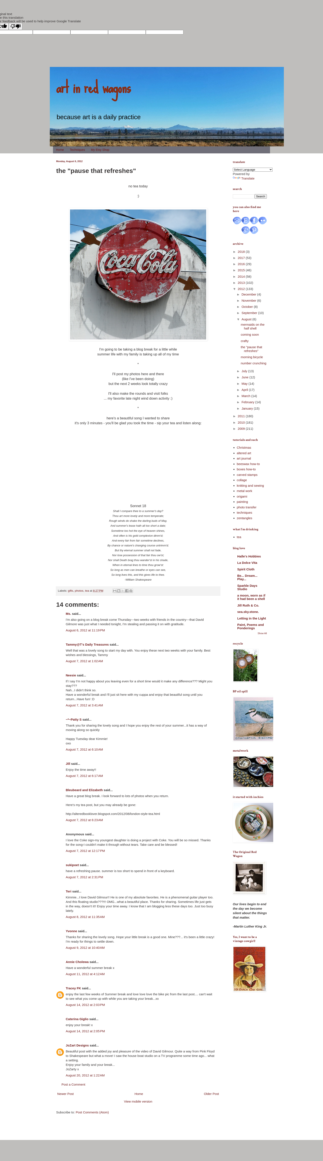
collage (242, 480)
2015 (242, 270)
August (247, 319)
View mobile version (138, 1101)
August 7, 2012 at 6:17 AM (84, 776)
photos (79, 590)
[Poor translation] (15, 26)
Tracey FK (73, 988)
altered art (244, 453)
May (245, 383)
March (246, 396)
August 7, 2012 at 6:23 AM (84, 820)
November (249, 300)
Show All (262, 633)
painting (242, 501)
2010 (242, 422)
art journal (244, 458)
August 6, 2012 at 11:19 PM (85, 630)
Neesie (71, 675)
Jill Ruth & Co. (248, 605)
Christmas (244, 447)
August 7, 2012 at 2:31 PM (84, 877)
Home (60, 149)
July (245, 371)
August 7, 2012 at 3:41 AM (84, 705)
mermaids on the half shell (253, 326)
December (249, 294)
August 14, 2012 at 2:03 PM (85, 1005)
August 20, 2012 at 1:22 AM (85, 1075)
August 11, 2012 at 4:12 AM (85, 974)
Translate (243, 178)
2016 (242, 264)
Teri (68, 891)
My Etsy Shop (100, 149)
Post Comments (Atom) (92, 1112)
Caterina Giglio (77, 1019)
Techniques (77, 149)
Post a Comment (73, 1084)
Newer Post (65, 1094)
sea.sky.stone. (248, 612)
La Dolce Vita (247, 562)
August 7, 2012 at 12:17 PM (85, 851)
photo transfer (247, 507)
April (245, 390)
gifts (70, 590)
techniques (244, 512)
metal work (244, 491)
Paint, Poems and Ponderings (250, 626)
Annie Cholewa (77, 962)
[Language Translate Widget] (253, 170)
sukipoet (72, 865)
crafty (245, 341)
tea (87, 590)
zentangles (244, 518)
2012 (242, 289)
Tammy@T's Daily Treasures (87, 644)
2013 (242, 282)
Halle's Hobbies (249, 556)
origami (242, 496)
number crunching (253, 363)
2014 (242, 276)
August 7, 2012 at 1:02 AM (84, 661)
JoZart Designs (77, 1045)
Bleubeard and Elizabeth (84, 790)
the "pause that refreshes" (251, 349)
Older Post (211, 1094)
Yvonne (71, 931)
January (248, 408)
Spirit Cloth (245, 569)
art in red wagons (93, 87)
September (250, 313)
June (245, 377)
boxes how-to (246, 469)
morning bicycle (252, 357)
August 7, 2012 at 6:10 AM (84, 749)
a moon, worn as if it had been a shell (251, 597)
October (248, 306)
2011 (242, 416)
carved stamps (247, 475)
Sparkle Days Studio (247, 587)
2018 (242, 251)
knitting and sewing (250, 485)
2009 (242, 428)
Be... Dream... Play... (247, 577)
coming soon (250, 334)
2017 (242, 258)
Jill (68, 763)
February (248, 402)
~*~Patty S (73, 719)
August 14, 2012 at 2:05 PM (85, 1031)
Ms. (68, 613)
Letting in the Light (251, 618)
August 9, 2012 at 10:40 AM (85, 947)
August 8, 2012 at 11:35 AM (85, 917)
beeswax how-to (248, 464)
